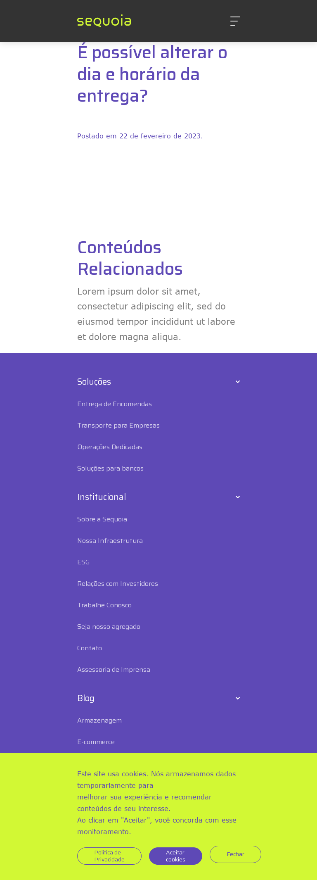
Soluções (94, 381)
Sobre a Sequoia (102, 519)
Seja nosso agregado (108, 626)
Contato (89, 648)
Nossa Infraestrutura (110, 540)
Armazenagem (99, 720)
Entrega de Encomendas (114, 404)
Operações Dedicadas (109, 447)
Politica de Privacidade (109, 856)
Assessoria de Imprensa (113, 669)
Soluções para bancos (110, 468)
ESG (83, 562)
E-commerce (96, 742)
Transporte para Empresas (118, 425)
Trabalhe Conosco (104, 605)
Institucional (101, 497)
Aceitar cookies (175, 856)
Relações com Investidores (117, 583)
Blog (86, 698)
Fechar (235, 854)
